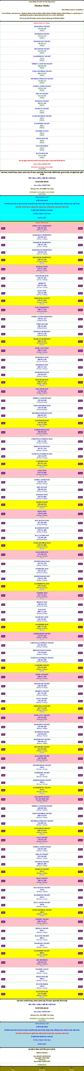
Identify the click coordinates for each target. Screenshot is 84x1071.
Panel (80, 228)
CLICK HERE (42, 168)
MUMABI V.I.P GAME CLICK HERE (42, 167)
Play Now (42, 231)
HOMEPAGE (42, 1065)
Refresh (42, 30)
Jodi (3, 228)
